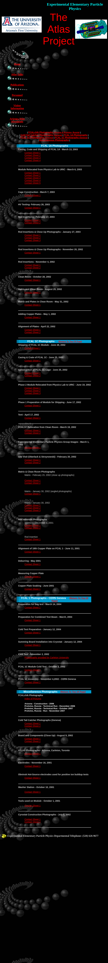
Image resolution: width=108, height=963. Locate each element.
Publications (17, 84)
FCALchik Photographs (53, 132)
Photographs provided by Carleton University (47, 657)
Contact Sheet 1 (33, 152)
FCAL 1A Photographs (75, 135)
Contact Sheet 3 (33, 158)
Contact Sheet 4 (33, 160)
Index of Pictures (33, 698)
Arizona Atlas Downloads (17, 120)
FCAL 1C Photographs (36, 137)
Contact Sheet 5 (33, 183)
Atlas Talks (17, 74)
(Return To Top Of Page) (70, 341)
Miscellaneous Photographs (54, 140)
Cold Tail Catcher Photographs (41, 135)
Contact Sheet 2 (33, 155)
